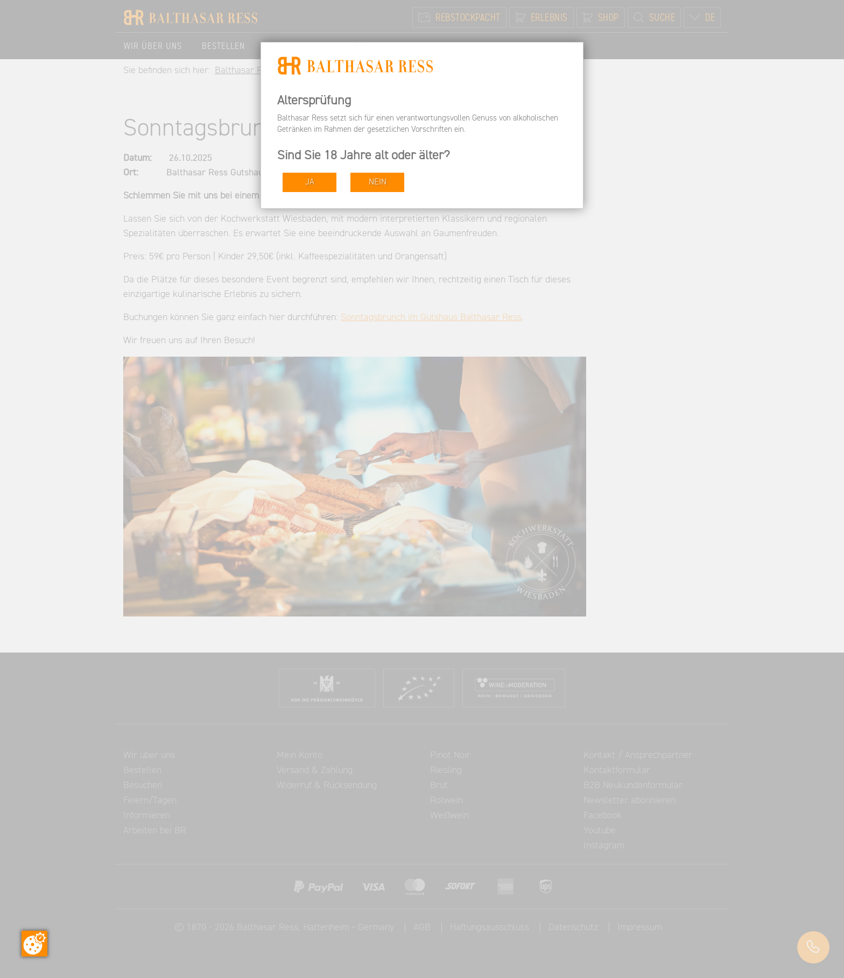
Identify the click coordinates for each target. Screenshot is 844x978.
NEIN (377, 182)
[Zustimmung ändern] (34, 943)
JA (309, 182)
